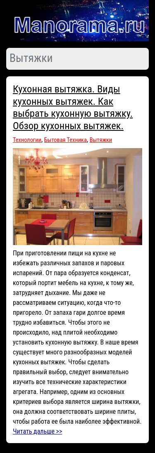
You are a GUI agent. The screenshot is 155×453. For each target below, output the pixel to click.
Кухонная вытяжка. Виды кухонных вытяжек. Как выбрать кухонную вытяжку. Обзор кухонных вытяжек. (73, 107)
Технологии (27, 140)
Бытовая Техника (65, 140)
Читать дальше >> (37, 431)
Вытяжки (101, 140)
